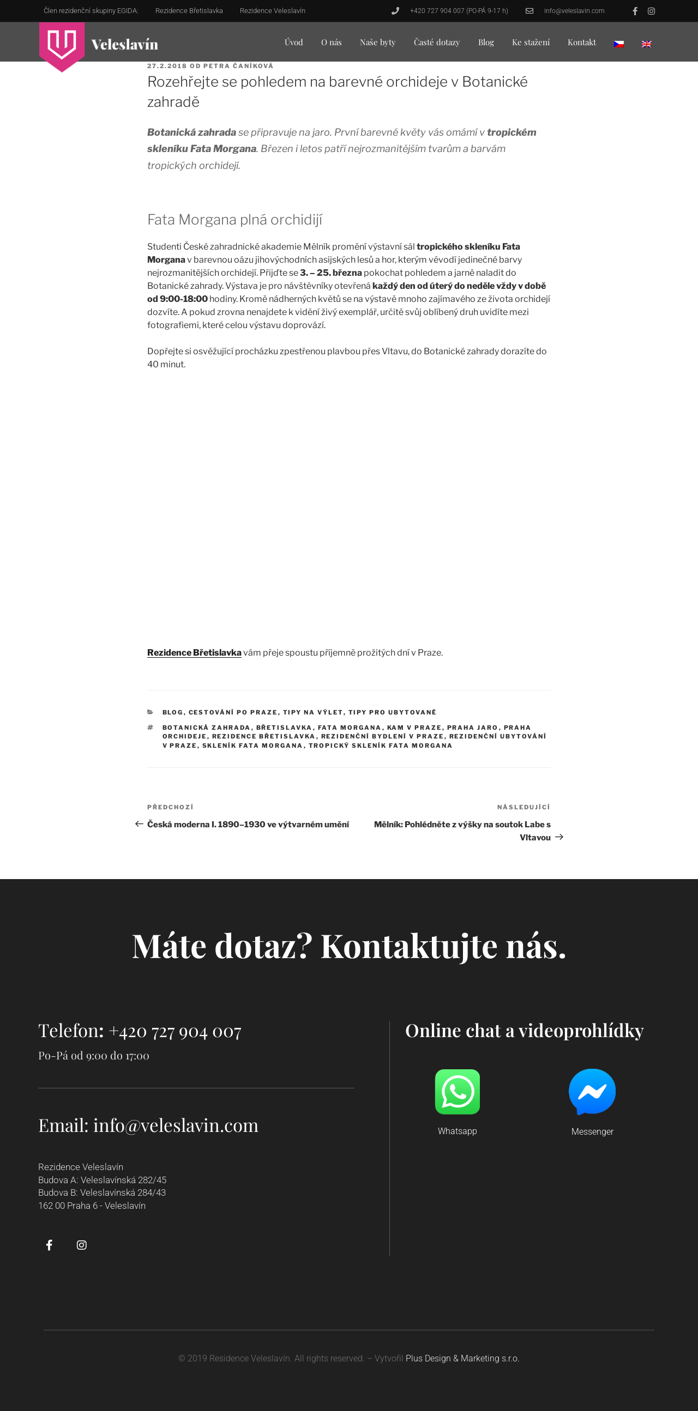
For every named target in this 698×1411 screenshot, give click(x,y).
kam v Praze (414, 727)
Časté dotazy (437, 42)
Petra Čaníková (238, 66)
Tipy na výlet (313, 712)
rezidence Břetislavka (264, 736)
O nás (331, 42)
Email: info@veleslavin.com (148, 1124)
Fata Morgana (350, 727)
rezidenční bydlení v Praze (382, 736)
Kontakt (582, 42)
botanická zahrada (207, 727)
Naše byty (378, 42)
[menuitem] (619, 44)
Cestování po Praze (233, 712)
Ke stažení (531, 42)
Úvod (294, 42)
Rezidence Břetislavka (194, 652)
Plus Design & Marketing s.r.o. (463, 1358)
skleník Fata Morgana (253, 745)
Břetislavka (284, 727)
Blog (486, 42)
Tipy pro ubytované (392, 712)
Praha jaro (473, 727)
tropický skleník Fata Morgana (381, 745)
